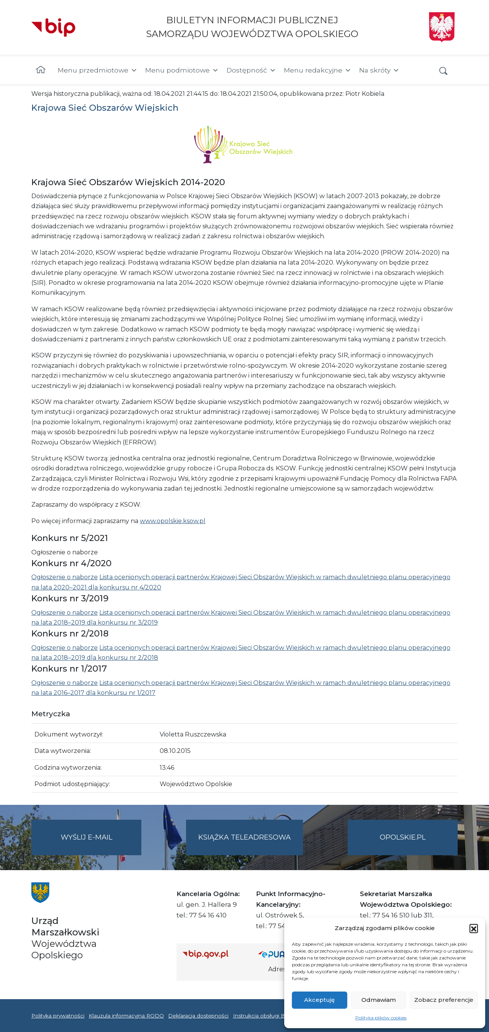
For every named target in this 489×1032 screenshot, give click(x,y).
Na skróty (379, 70)
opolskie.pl (403, 837)
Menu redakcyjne (317, 70)
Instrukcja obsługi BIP (262, 1016)
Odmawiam (378, 999)
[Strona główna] (41, 70)
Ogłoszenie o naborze (64, 577)
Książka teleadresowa (244, 837)
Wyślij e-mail (101, 844)
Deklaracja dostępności (198, 1016)
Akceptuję (319, 999)
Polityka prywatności (57, 1016)
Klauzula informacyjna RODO (126, 1016)
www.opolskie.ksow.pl (173, 521)
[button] (474, 928)
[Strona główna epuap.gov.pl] (283, 953)
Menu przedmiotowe (98, 70)
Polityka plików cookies (380, 1018)
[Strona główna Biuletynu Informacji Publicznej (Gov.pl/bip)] (214, 953)
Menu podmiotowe (182, 70)
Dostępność (251, 70)
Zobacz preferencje (443, 999)
